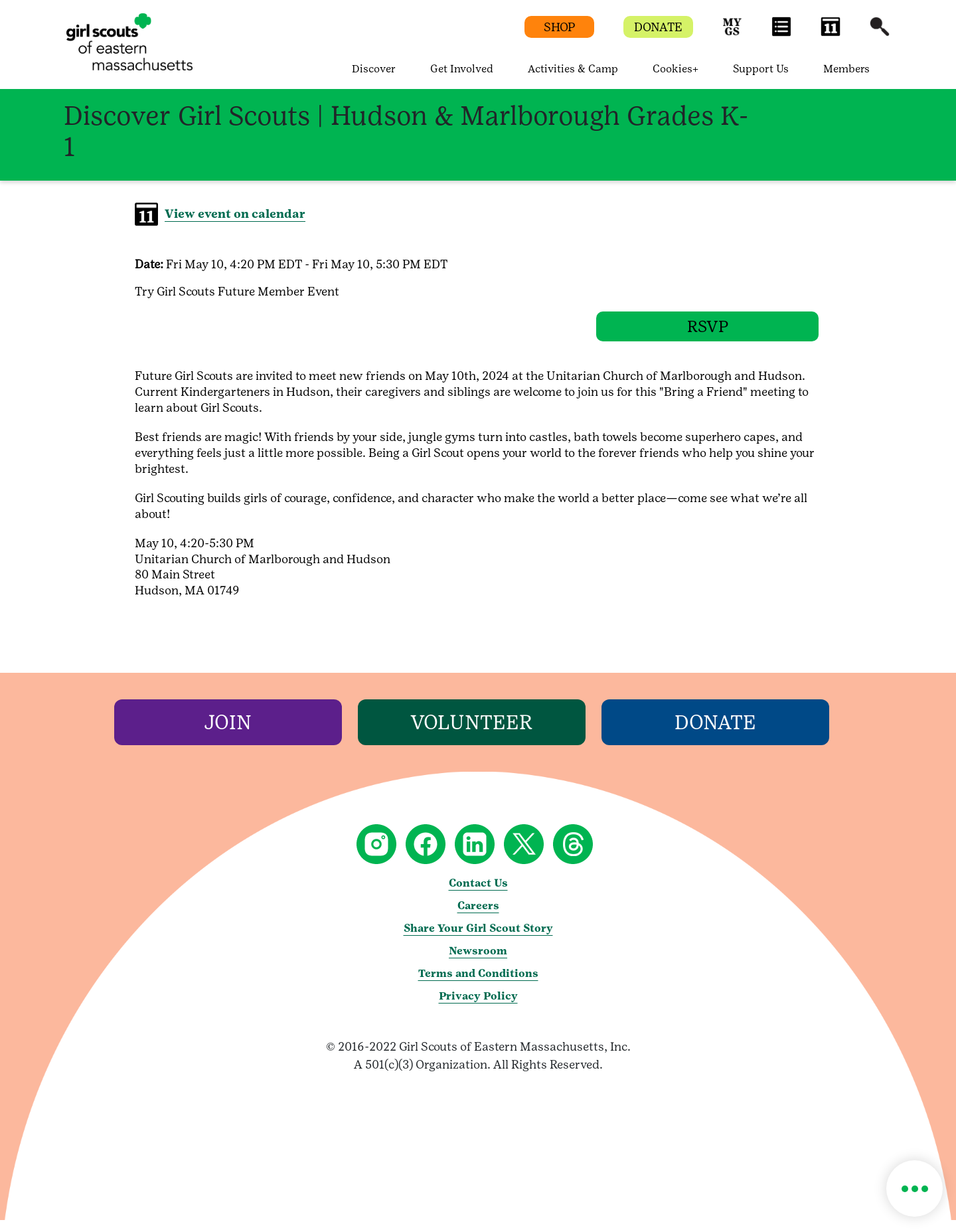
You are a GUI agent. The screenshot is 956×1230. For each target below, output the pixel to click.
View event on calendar (235, 213)
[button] (732, 33)
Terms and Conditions (478, 983)
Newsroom (478, 960)
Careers (478, 915)
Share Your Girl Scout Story (478, 938)
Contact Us (478, 893)
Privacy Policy (478, 1006)
